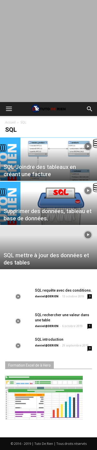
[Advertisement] (48, 51)
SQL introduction (49, 339)
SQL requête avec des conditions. (63, 290)
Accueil (10, 122)
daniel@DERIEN (46, 296)
